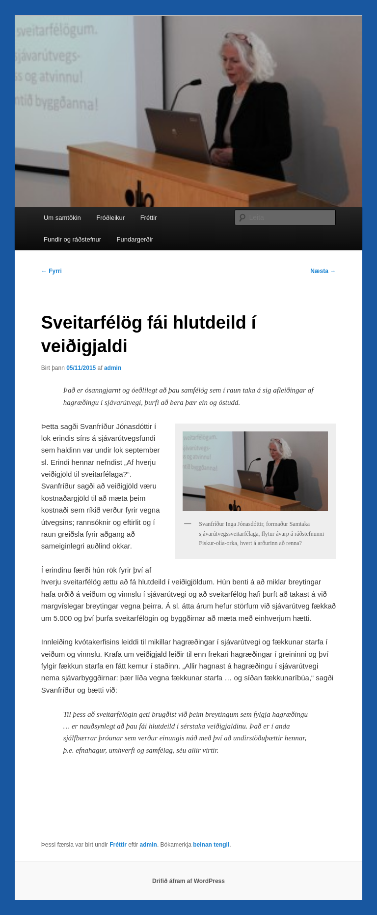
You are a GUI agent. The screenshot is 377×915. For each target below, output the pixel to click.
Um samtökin (62, 217)
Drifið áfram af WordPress (188, 881)
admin (112, 368)
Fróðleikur (110, 217)
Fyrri (51, 271)
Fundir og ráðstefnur (72, 239)
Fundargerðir (135, 239)
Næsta (323, 271)
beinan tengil (211, 844)
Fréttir (148, 217)
